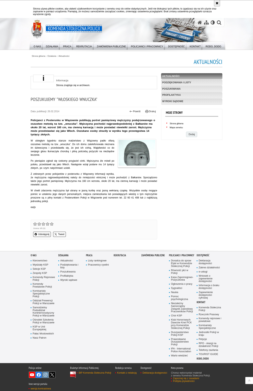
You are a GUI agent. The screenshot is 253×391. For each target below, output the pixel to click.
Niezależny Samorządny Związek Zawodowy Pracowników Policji (182, 307)
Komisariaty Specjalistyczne (207, 326)
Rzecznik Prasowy (209, 314)
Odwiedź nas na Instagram (45, 375)
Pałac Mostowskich (43, 333)
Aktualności (64, 56)
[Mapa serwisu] (206, 22)
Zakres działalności (209, 267)
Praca (89, 255)
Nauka (174, 292)
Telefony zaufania (208, 350)
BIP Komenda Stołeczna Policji (95, 372)
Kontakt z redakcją (127, 372)
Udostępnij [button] (42, 234)
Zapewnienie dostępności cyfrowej (206, 295)
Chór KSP (176, 315)
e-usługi (203, 271)
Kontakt (201, 302)
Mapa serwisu (176, 127)
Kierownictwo (40, 260)
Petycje (203, 339)
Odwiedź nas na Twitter (52, 375)
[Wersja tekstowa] (213, 22)
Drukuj (150, 111)
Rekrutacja (120, 255)
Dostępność (203, 255)
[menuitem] (37, 45)
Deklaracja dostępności (205, 262)
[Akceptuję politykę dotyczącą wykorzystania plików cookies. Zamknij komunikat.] (217, 3)
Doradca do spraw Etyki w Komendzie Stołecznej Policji (181, 263)
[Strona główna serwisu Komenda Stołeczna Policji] (200, 22)
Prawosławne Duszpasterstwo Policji (180, 342)
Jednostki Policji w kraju (209, 333)
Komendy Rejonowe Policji (44, 278)
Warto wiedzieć (179, 355)
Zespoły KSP (40, 273)
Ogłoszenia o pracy (181, 284)
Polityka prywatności (183, 381)
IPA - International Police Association (181, 350)
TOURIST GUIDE (208, 354)
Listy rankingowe (97, 260)
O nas (34, 255)
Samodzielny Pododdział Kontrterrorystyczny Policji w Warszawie (43, 311)
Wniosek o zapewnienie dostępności (205, 279)
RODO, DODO (203, 358)
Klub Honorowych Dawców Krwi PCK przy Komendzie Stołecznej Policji (181, 324)
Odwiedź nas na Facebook (39, 375)
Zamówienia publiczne (153, 255)
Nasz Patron (39, 338)
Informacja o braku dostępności (209, 286)
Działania (52, 56)
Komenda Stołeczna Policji (210, 309)
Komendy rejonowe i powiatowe (210, 320)
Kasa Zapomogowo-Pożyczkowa (182, 278)
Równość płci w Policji (179, 271)
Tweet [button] (59, 234)
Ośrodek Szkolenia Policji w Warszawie (43, 321)
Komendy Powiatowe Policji (42, 285)
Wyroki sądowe (172, 101)
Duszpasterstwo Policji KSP (180, 333)
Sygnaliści (176, 288)
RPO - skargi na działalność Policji (208, 344)
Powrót (135, 111)
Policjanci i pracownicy (181, 255)
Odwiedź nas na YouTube (32, 375)
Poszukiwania (171, 88)
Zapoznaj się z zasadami (186, 378)
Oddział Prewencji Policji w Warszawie (43, 302)
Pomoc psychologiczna (179, 298)
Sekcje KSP (39, 269)
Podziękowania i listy (176, 82)
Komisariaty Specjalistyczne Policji (41, 294)
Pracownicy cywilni (98, 265)
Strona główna (38, 56)
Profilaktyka (171, 95)
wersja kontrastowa (41, 388)
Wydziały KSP (40, 265)
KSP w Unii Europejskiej (39, 328)
